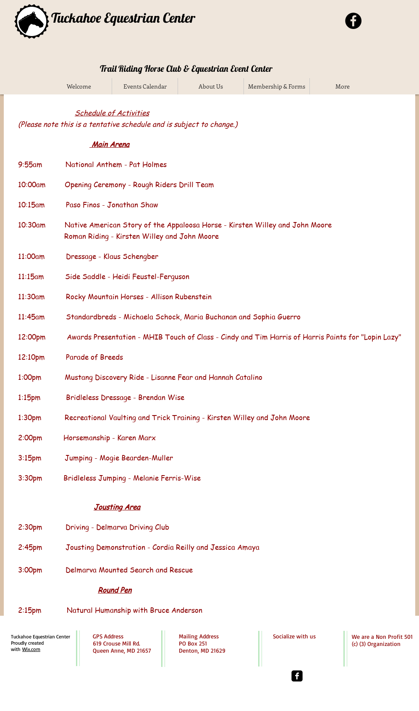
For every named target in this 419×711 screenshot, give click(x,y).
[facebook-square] (297, 676)
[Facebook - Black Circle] (353, 21)
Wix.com (31, 649)
